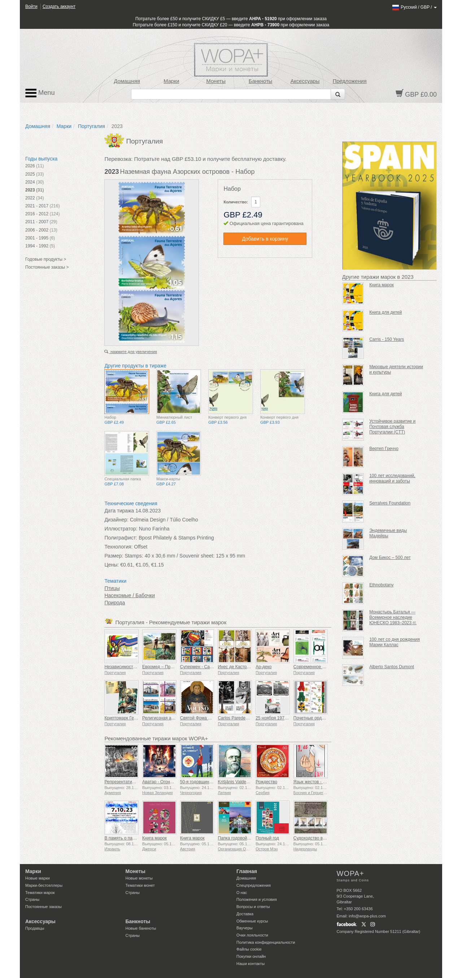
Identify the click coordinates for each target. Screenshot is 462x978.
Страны (32, 899)
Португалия (91, 126)
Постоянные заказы (43, 906)
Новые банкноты (141, 928)
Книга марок (154, 838)
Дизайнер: (116, 520)
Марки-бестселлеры (43, 885)
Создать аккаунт (59, 6)
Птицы (111, 588)
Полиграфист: (120, 538)
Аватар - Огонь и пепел (165, 781)
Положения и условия (256, 899)
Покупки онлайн (251, 956)
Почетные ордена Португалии (323, 718)
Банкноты (261, 81)
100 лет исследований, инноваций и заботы (392, 478)
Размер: (113, 556)
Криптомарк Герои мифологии (134, 718)
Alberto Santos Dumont (391, 666)
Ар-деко (263, 666)
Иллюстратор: (120, 529)
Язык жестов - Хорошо (316, 781)
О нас (241, 892)
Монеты (216, 81)
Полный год (267, 838)
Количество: (235, 202)
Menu (40, 93)
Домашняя (127, 81)
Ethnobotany (381, 584)
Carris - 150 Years (386, 339)
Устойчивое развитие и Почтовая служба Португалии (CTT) (392, 427)
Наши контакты (250, 963)
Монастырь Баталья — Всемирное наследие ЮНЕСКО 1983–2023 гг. (393, 617)
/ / (414, 7)
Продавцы (34, 928)
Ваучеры (244, 928)
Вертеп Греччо (383, 448)
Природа (114, 602)
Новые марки (37, 878)
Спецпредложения (253, 885)
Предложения (350, 81)
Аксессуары (305, 81)
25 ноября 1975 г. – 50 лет (282, 718)
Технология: (118, 547)
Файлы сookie (249, 949)
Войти (31, 6)
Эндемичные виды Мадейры (388, 533)
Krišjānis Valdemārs (237, 781)
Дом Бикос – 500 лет (390, 557)
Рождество (266, 781)
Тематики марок (40, 892)
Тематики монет (140, 885)
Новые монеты (139, 878)
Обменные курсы (252, 921)
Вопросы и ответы (253, 906)
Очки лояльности (252, 935)
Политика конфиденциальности (265, 942)
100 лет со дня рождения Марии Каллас (394, 642)
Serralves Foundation (389, 503)
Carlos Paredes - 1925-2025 (245, 718)
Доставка (244, 914)
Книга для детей (385, 312)
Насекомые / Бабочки (129, 595)
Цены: (111, 565)
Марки (171, 81)
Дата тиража (119, 511)
